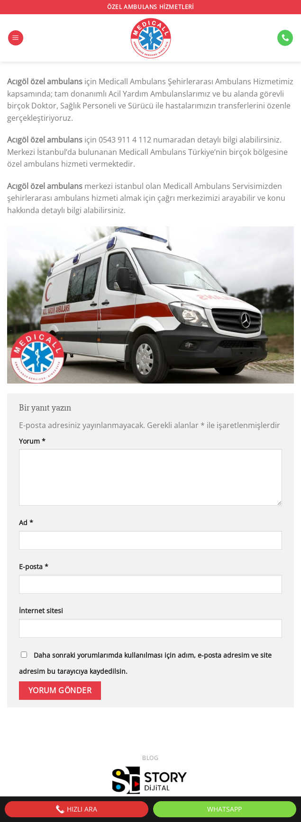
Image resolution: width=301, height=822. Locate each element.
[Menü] (15, 38)
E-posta (33, 566)
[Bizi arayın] (285, 38)
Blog (150, 758)
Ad (26, 522)
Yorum (32, 441)
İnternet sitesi (41, 610)
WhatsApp (224, 808)
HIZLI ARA (76, 809)
